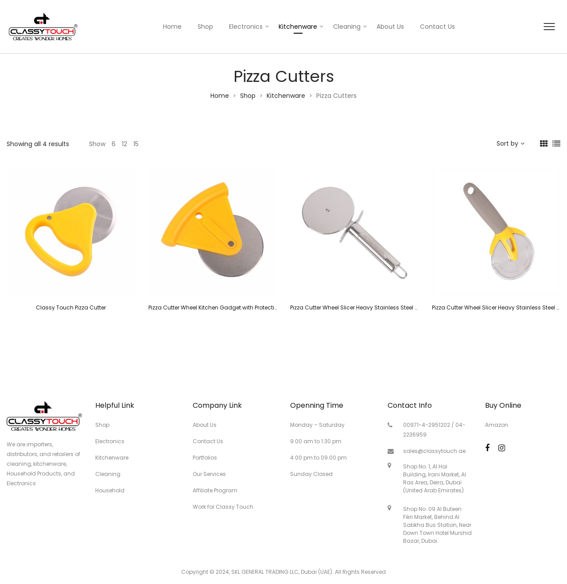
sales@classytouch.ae (434, 451)
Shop (205, 26)
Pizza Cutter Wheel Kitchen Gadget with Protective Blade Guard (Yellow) (243, 307)
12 (124, 143)
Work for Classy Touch (223, 507)
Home (172, 26)
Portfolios (205, 457)
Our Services (209, 474)
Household (109, 490)
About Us (390, 26)
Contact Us (437, 26)
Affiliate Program (215, 490)
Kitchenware (298, 26)
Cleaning (347, 26)
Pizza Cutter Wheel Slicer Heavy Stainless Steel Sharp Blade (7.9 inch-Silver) (391, 307)
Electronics (246, 26)
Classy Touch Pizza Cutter (71, 307)
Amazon (496, 425)
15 (136, 143)
